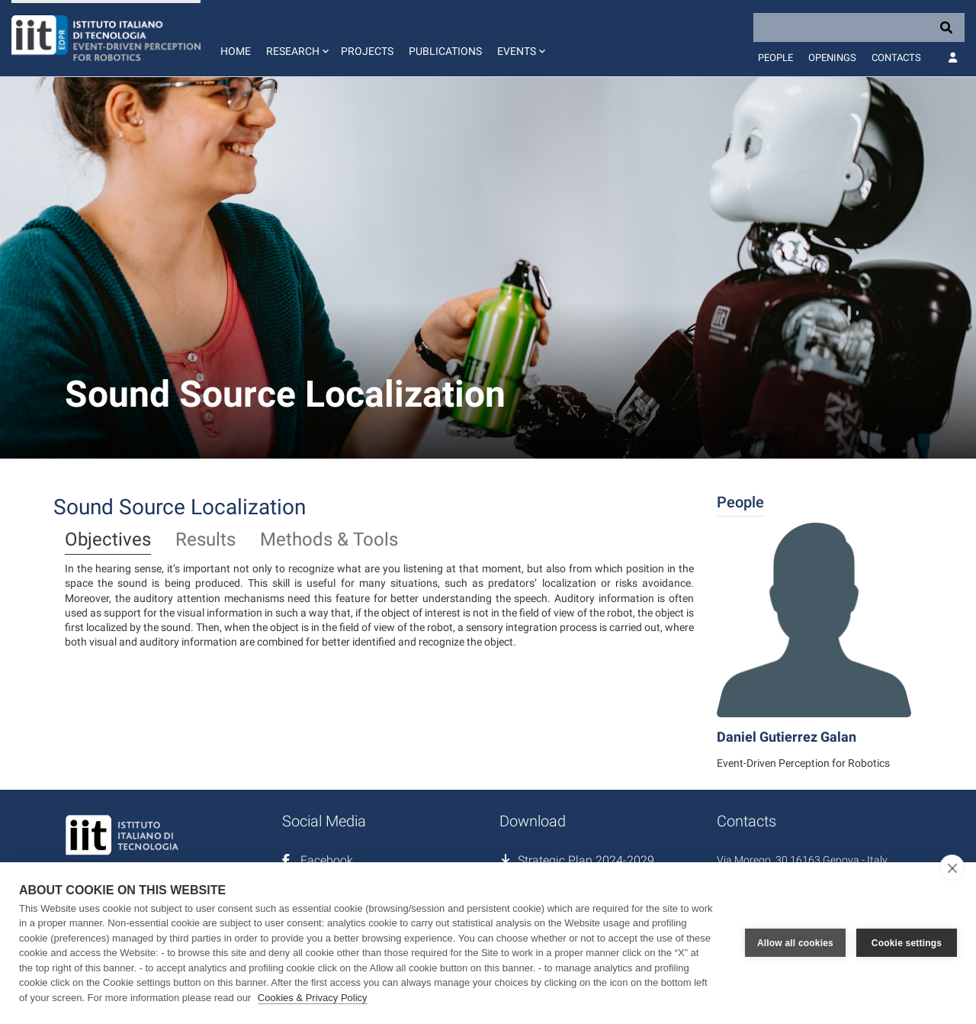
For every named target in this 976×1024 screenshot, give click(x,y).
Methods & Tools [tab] (329, 540)
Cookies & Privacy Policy (313, 997)
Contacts (896, 57)
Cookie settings (907, 943)
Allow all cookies (795, 943)
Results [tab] (205, 540)
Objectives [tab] (108, 540)
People (775, 57)
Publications (445, 51)
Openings (832, 57)
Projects (367, 51)
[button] (295, 38)
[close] (952, 868)
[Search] (859, 27)
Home (235, 51)
